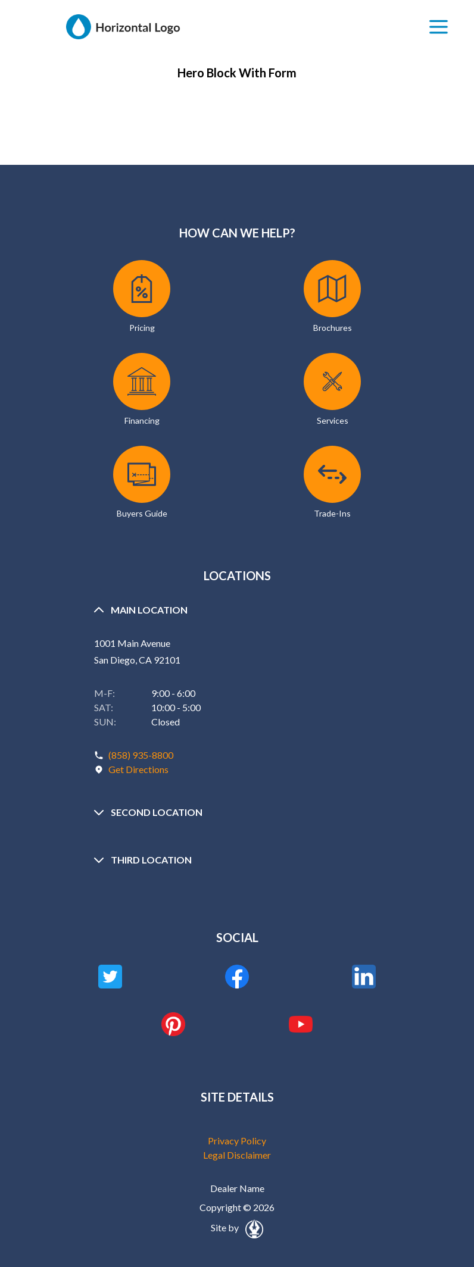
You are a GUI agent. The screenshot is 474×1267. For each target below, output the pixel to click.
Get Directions (138, 769)
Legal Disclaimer (237, 1154)
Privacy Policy (237, 1140)
